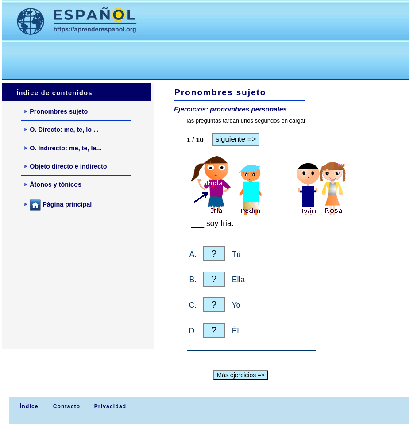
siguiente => (236, 139)
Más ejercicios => (241, 375)
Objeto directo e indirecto (65, 166)
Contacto (67, 406)
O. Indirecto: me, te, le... (62, 148)
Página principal (58, 205)
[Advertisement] (163, 58)
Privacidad (110, 406)
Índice (28, 406)
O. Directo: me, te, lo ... (61, 129)
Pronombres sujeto (56, 111)
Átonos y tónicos (52, 184)
